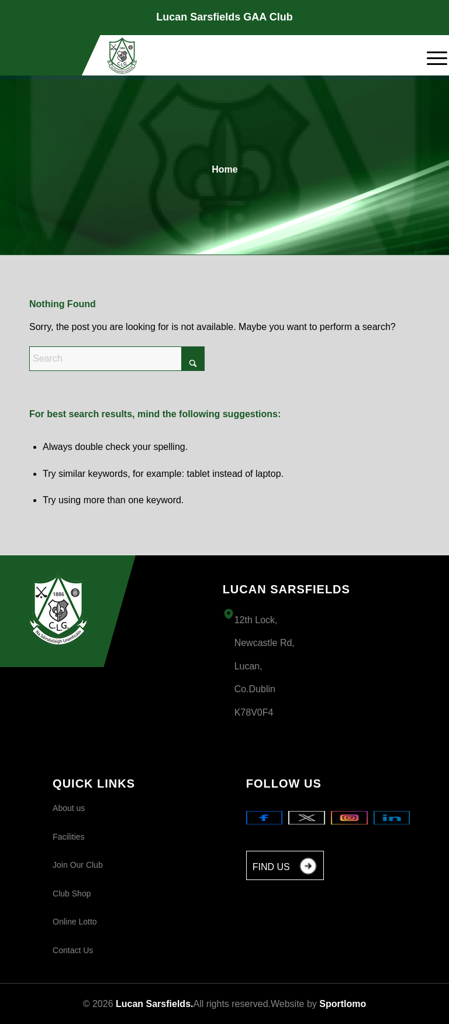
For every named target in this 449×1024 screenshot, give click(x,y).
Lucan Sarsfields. (155, 1004)
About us (69, 808)
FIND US (285, 867)
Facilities (68, 836)
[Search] (117, 358)
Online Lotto (75, 921)
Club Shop (72, 893)
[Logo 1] (122, 55)
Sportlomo (342, 1004)
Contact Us (73, 950)
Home (224, 169)
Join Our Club (78, 865)
